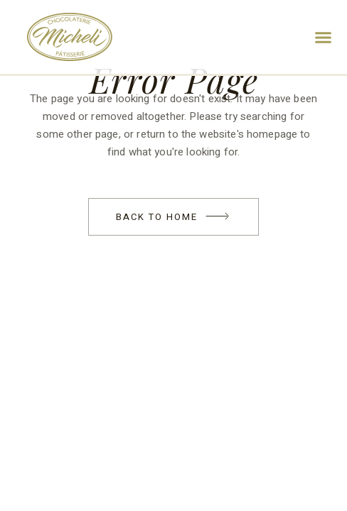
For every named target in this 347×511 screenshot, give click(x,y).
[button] (323, 36)
